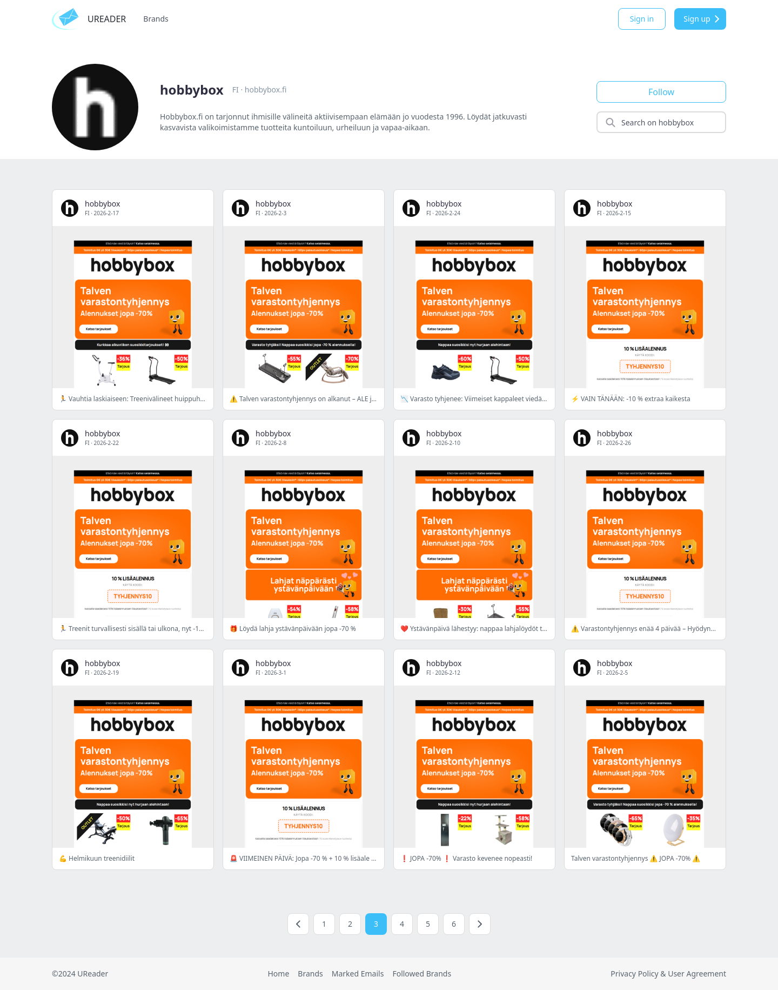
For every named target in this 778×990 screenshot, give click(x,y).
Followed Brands (421, 973)
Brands (155, 19)
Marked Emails (358, 973)
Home (278, 973)
